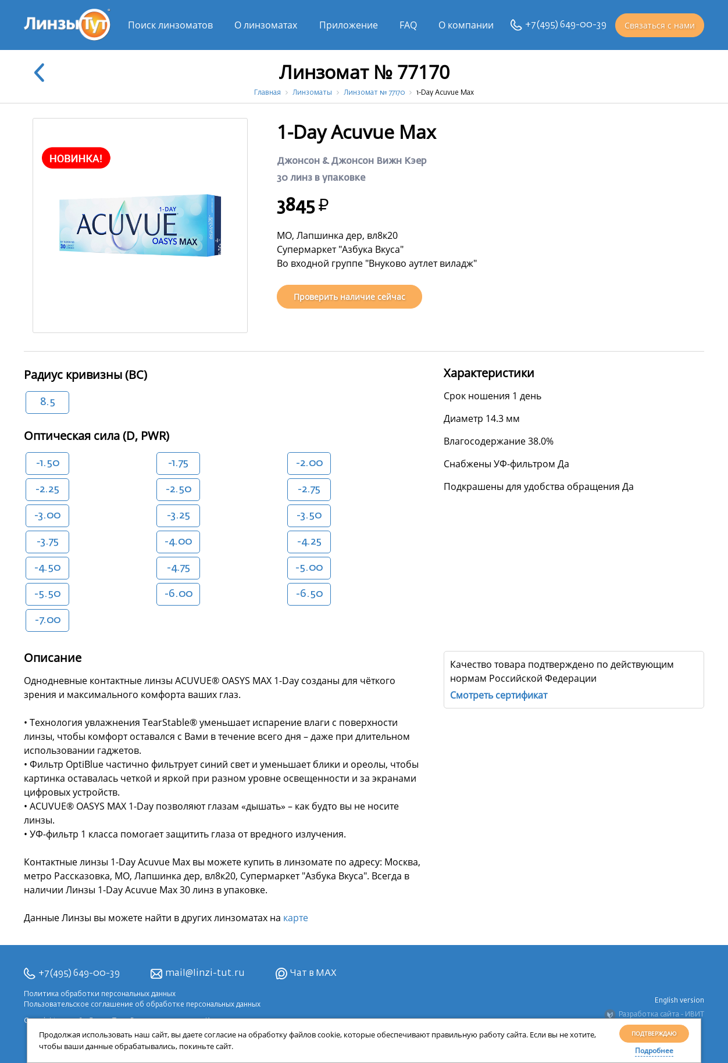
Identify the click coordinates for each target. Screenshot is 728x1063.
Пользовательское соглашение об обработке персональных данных (142, 1004)
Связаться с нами (659, 25)
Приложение (348, 25)
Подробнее (654, 1050)
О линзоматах (265, 25)
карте (295, 917)
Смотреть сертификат (498, 695)
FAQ (408, 25)
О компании (466, 25)
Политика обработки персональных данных (100, 994)
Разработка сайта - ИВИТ (654, 1015)
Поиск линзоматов (170, 25)
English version (679, 1000)
